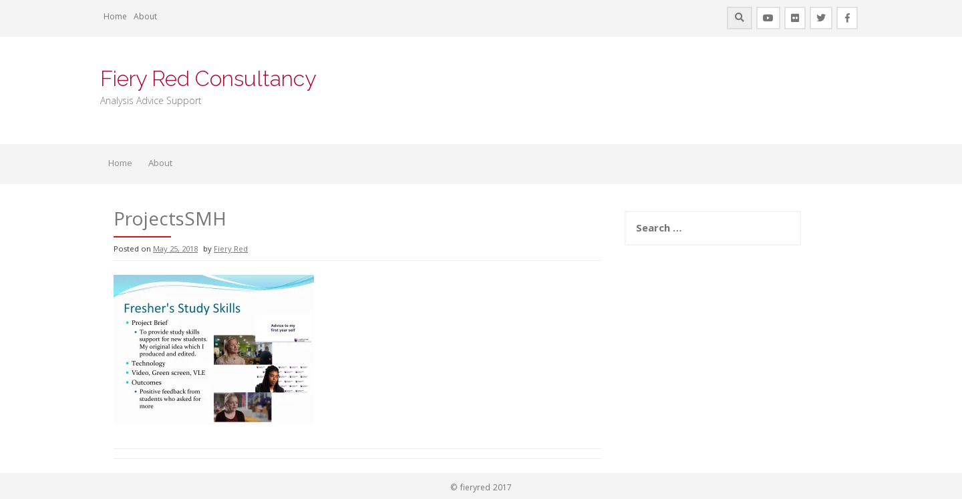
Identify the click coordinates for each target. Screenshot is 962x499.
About (145, 18)
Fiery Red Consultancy (208, 78)
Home (115, 18)
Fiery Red (231, 249)
